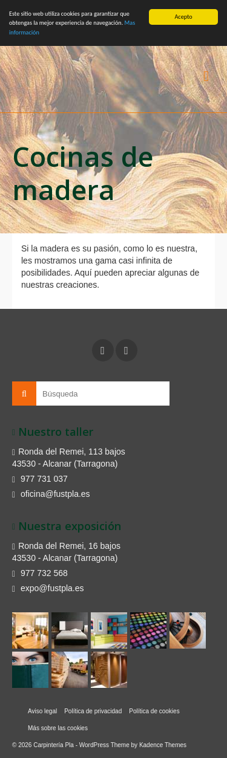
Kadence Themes (162, 745)
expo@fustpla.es (48, 588)
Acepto (183, 17)
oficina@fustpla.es (51, 494)
